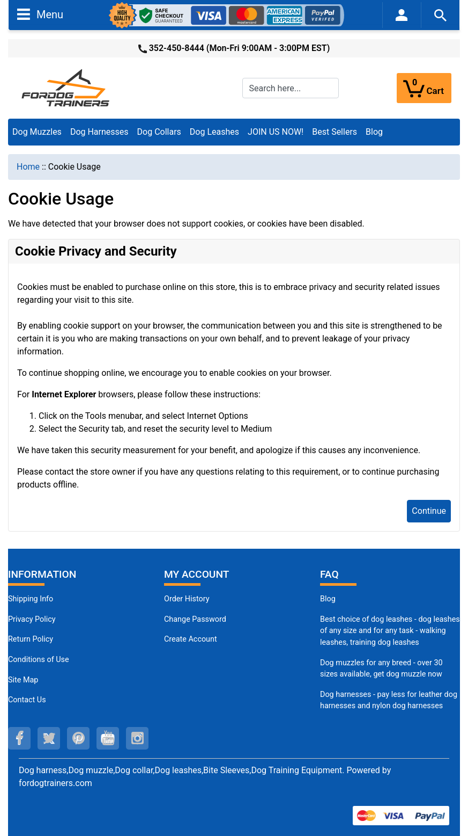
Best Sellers (334, 132)
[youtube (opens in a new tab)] (107, 738)
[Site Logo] (66, 87)
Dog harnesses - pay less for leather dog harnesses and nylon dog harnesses (388, 700)
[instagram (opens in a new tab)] (137, 738)
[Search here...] (290, 88)
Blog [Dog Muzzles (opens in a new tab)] (328, 599)
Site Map (23, 680)
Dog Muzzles (37, 132)
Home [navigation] (28, 167)
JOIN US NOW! (275, 132)
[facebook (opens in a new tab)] (19, 738)
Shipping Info (30, 599)
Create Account (190, 639)
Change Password (195, 619)
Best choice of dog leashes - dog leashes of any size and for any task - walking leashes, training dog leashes (390, 631)
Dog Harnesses (99, 132)
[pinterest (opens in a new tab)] (78, 738)
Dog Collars (159, 132)
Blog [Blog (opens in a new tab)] (374, 132)
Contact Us (27, 699)
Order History (187, 599)
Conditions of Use (38, 659)
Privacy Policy (32, 619)
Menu (40, 14)
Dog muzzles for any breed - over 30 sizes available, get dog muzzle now (381, 668)
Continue (429, 511)
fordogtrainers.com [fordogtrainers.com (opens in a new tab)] (55, 783)
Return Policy (30, 639)
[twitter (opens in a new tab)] (49, 738)
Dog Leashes (214, 132)
